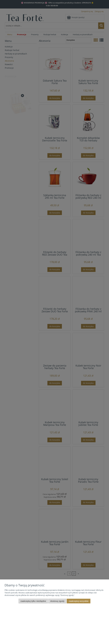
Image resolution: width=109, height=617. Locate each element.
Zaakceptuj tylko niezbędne (33, 601)
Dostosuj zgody (57, 601)
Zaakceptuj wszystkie (78, 601)
